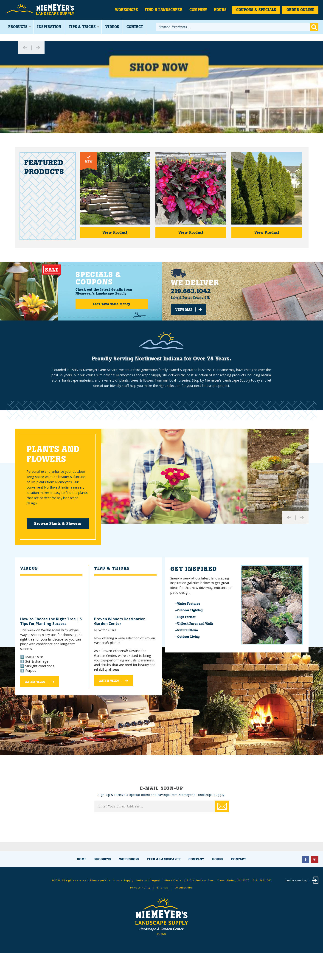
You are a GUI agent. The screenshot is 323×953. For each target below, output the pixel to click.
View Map (184, 309)
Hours (220, 10)
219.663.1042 (191, 291)
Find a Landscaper (164, 10)
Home (81, 859)
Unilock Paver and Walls (195, 623)
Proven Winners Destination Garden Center (120, 621)
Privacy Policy (140, 887)
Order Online (300, 10)
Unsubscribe (184, 887)
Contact (134, 27)
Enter (222, 806)
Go (314, 27)
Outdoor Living (188, 637)
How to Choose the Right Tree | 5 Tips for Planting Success (51, 621)
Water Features (188, 604)
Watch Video (35, 681)
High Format (186, 617)
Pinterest (314, 859)
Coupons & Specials (256, 10)
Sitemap (163, 887)
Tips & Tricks (82, 27)
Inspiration (49, 27)
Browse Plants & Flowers (57, 523)
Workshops (126, 10)
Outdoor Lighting (189, 610)
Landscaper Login (297, 880)
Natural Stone (187, 630)
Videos (112, 27)
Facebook (305, 859)
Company (198, 10)
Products (17, 27)
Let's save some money (111, 304)
